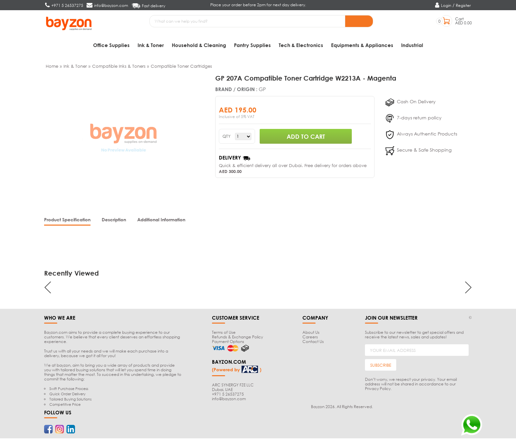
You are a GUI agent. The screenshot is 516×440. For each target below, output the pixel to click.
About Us (311, 334)
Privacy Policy (378, 390)
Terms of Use (224, 334)
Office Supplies (111, 45)
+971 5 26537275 (228, 396)
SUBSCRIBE (380, 367)
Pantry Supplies (252, 45)
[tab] (67, 222)
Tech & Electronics (301, 45)
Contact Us (313, 343)
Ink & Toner (151, 45)
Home (52, 68)
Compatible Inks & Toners (118, 68)
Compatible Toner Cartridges (181, 68)
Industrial (412, 45)
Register (463, 5)
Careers (310, 338)
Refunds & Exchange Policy (237, 338)
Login (446, 5)
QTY (226, 138)
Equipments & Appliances (362, 45)
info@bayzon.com (229, 400)
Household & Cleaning (199, 45)
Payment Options (228, 343)
